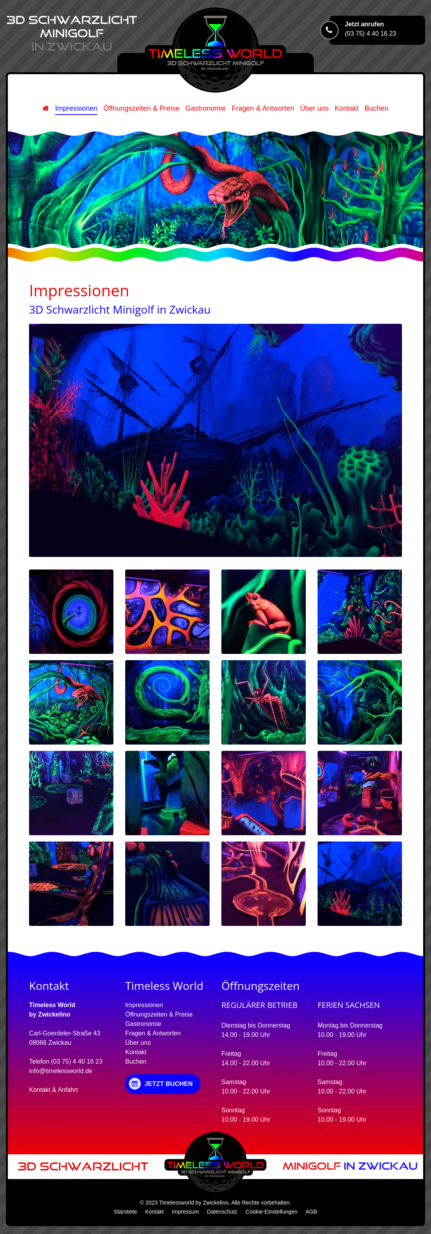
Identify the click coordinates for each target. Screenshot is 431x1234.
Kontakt (346, 108)
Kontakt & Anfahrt (53, 1089)
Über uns (314, 108)
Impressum (185, 1211)
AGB (311, 1211)
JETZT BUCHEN (160, 1083)
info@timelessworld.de (60, 1071)
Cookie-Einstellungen (272, 1211)
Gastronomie (205, 108)
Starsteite (125, 1211)
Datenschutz (222, 1211)
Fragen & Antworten (263, 108)
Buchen (377, 108)
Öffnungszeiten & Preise (141, 108)
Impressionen (76, 108)
